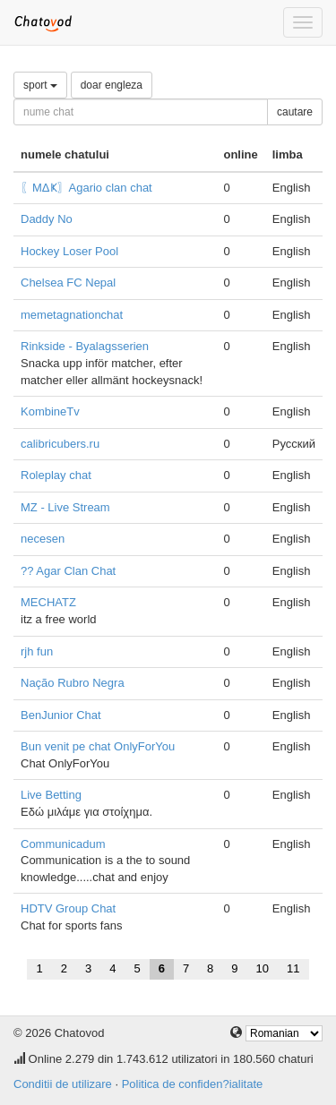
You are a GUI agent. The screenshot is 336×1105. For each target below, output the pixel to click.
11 (293, 968)
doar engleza (111, 85)
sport (40, 85)
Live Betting (51, 794)
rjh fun (37, 651)
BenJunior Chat (61, 715)
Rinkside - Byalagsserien (85, 346)
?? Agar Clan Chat (68, 571)
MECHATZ (48, 602)
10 (262, 968)
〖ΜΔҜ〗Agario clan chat (86, 187)
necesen (43, 538)
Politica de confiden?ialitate (192, 1084)
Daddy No (47, 219)
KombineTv (50, 411)
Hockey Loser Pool (69, 251)
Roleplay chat (56, 475)
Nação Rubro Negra (73, 683)
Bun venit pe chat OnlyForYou (98, 746)
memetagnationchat (72, 314)
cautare (295, 112)
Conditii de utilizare (62, 1084)
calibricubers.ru (60, 443)
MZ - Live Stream (65, 507)
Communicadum (63, 844)
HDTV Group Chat (68, 908)
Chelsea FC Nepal (68, 282)
